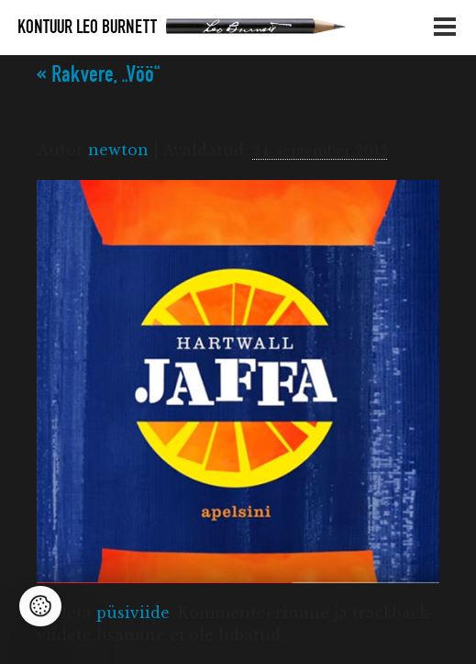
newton (118, 150)
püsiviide (133, 612)
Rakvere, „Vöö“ (98, 74)
